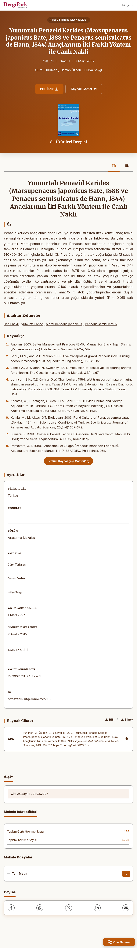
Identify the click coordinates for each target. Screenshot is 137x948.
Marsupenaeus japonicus (64, 324)
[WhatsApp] (39, 907)
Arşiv (8, 777)
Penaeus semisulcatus (101, 324)
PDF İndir (49, 89)
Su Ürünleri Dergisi (68, 142)
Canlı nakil (11, 324)
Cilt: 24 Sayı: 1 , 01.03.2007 (29, 794)
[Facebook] (11, 907)
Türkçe (127, 5)
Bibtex (127, 719)
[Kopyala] (126, 739)
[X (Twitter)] (68, 907)
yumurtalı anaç (32, 324)
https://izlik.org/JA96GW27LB (29, 699)
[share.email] (125, 907)
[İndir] (126, 874)
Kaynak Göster (84, 89)
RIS (109, 719)
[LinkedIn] (97, 907)
